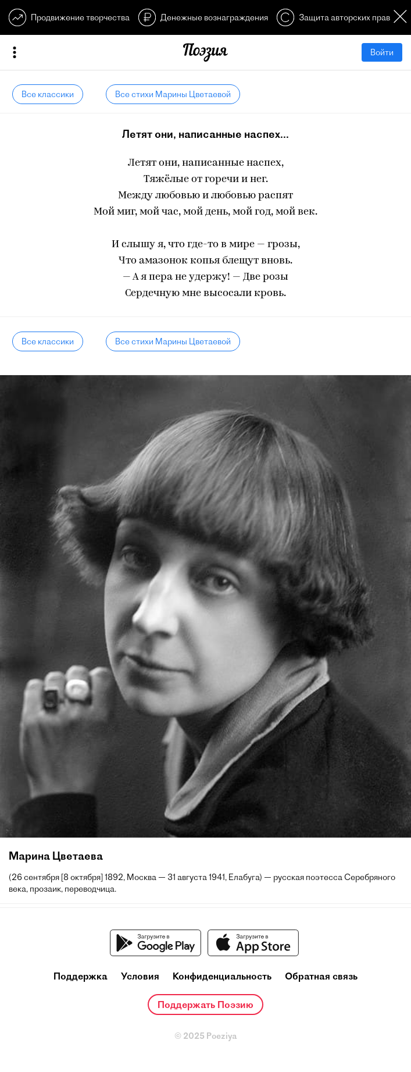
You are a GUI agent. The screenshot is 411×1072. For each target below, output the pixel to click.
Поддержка (80, 976)
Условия (140, 976)
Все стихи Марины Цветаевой (173, 94)
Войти (382, 52)
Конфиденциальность (222, 976)
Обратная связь (321, 976)
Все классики (48, 94)
